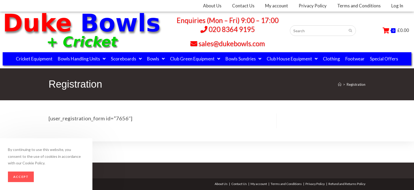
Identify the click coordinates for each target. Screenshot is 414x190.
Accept (21, 177)
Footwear (355, 58)
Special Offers (384, 58)
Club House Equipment (292, 59)
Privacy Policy (315, 184)
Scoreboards (126, 59)
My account (259, 184)
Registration (356, 84)
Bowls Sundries (243, 59)
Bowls (156, 59)
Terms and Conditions (286, 184)
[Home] (339, 84)
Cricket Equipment (34, 58)
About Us (221, 184)
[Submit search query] (350, 30)
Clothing (331, 58)
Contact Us (239, 184)
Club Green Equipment (195, 59)
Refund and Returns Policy (346, 184)
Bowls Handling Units (82, 59)
